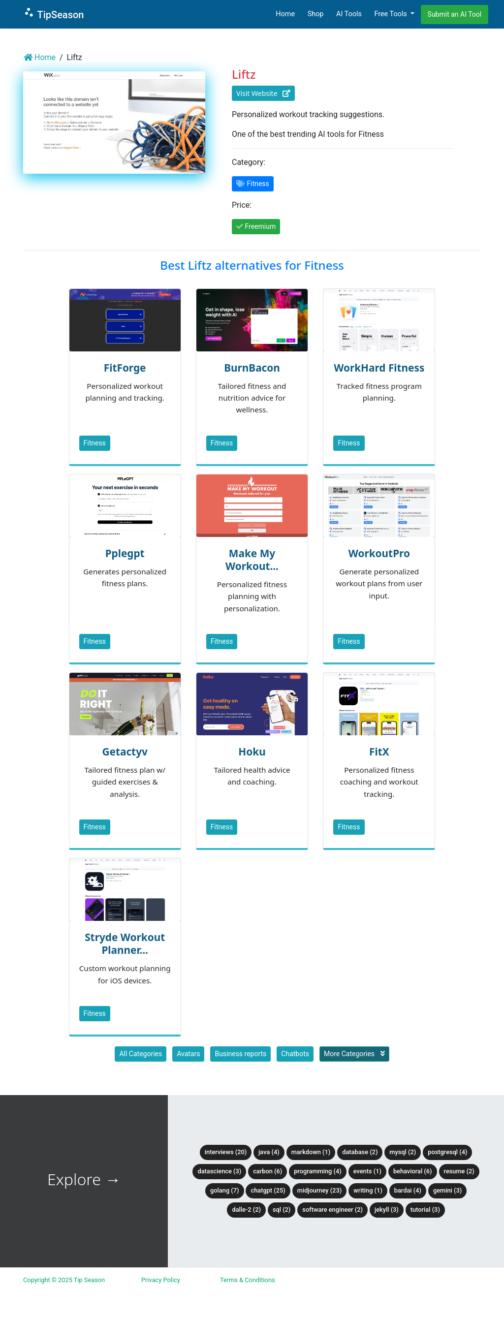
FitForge (125, 368)
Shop (316, 14)
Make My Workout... (252, 559)
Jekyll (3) (387, 1209)
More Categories (354, 1054)
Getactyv (124, 751)
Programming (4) (318, 1171)
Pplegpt (125, 553)
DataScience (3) (219, 1171)
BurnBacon (252, 368)
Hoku (251, 751)
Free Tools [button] (391, 14)
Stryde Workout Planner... (125, 943)
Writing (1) (367, 1190)
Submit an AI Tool (455, 14)
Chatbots (295, 1054)
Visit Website (263, 93)
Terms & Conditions (247, 1280)
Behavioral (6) (412, 1171)
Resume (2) (459, 1171)
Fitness (95, 443)
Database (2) (360, 1152)
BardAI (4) (407, 1190)
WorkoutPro (379, 553)
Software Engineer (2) (332, 1209)
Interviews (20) (226, 1152)
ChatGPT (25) (268, 1190)
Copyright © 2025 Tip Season (64, 1280)
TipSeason (53, 13)
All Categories (140, 1054)
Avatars (188, 1054)
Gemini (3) (447, 1190)
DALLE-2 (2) (246, 1209)
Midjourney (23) (319, 1190)
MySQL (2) (402, 1152)
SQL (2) (281, 1209)
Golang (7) (224, 1190)
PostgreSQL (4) (447, 1152)
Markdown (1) (311, 1152)
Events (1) (367, 1171)
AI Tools (349, 14)
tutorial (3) (425, 1209)
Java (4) (269, 1152)
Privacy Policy (160, 1280)
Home (285, 14)
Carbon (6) (267, 1171)
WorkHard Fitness (379, 368)
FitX (379, 751)
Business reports (240, 1054)
